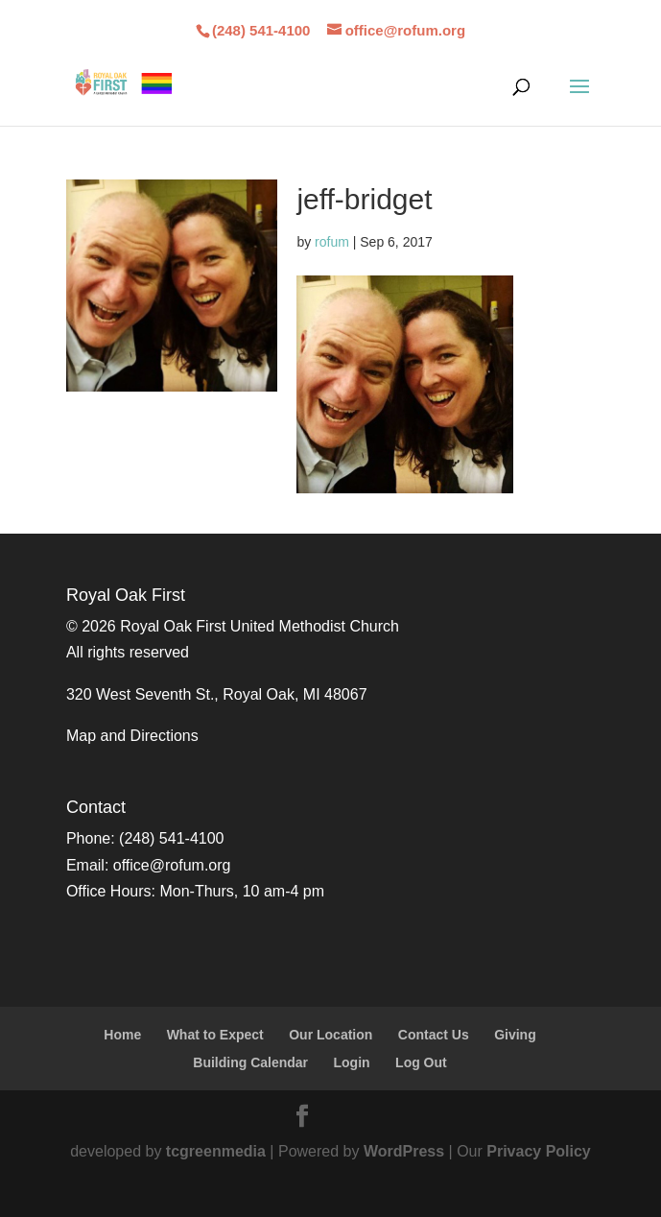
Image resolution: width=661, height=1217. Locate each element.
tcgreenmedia (216, 1151)
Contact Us (433, 1034)
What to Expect (215, 1034)
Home (122, 1034)
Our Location (330, 1034)
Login (352, 1062)
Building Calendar (250, 1062)
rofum (332, 242)
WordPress (404, 1151)
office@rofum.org (172, 865)
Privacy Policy (538, 1151)
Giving (515, 1034)
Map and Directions (132, 736)
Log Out (421, 1062)
